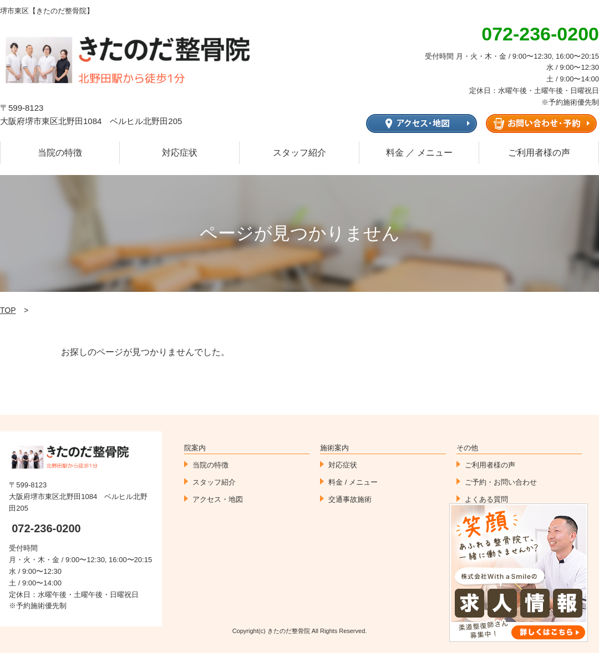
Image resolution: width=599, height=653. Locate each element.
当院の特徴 (60, 152)
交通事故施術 (350, 499)
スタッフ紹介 (299, 152)
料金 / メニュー (353, 482)
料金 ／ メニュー (419, 152)
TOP (8, 310)
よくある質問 (486, 499)
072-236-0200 (46, 528)
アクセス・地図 (217, 499)
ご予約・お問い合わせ (501, 482)
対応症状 (179, 152)
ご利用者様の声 (539, 152)
